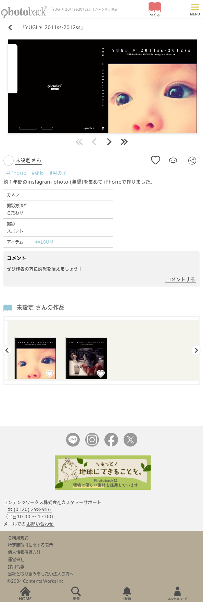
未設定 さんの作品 (40, 307)
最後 (124, 141)
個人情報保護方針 (24, 552)
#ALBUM (44, 242)
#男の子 (58, 173)
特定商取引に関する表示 (30, 545)
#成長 (38, 173)
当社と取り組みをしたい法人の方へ (41, 574)
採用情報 (16, 567)
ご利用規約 (18, 538)
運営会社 (16, 559)
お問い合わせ (40, 524)
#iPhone (16, 173)
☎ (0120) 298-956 (29, 509)
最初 (79, 141)
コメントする (180, 279)
